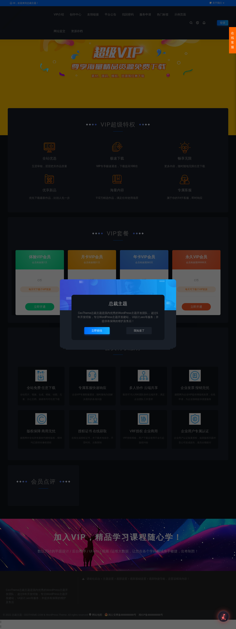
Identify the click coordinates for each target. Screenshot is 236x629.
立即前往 (96, 330)
